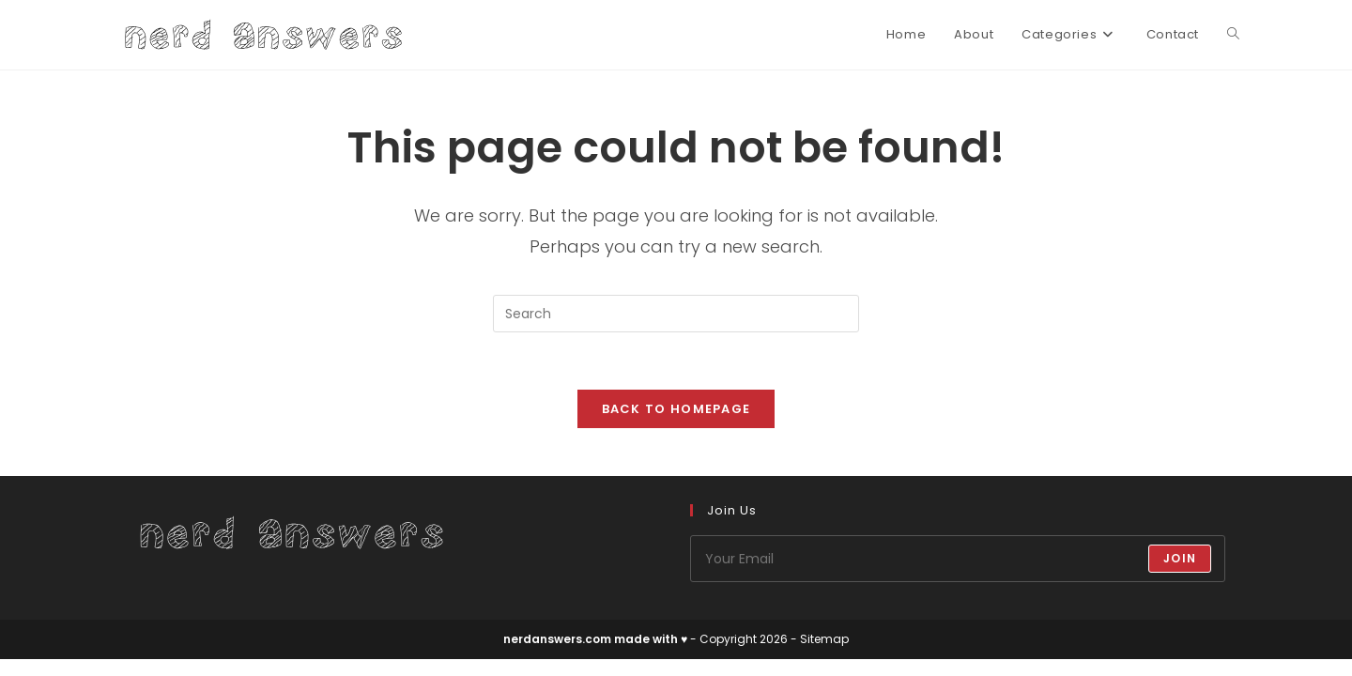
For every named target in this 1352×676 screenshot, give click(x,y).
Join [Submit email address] (1179, 558)
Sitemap (824, 639)
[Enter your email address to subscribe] (957, 558)
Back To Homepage (676, 409)
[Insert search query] (676, 313)
